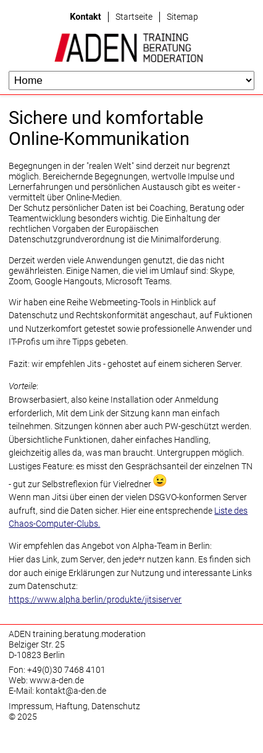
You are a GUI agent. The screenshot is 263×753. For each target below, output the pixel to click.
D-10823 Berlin (37, 655)
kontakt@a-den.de (71, 691)
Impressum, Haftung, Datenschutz (74, 706)
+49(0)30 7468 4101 (66, 670)
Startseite (133, 17)
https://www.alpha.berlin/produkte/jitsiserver (95, 600)
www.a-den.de (57, 680)
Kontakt (85, 17)
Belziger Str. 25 (37, 645)
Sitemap (182, 17)
